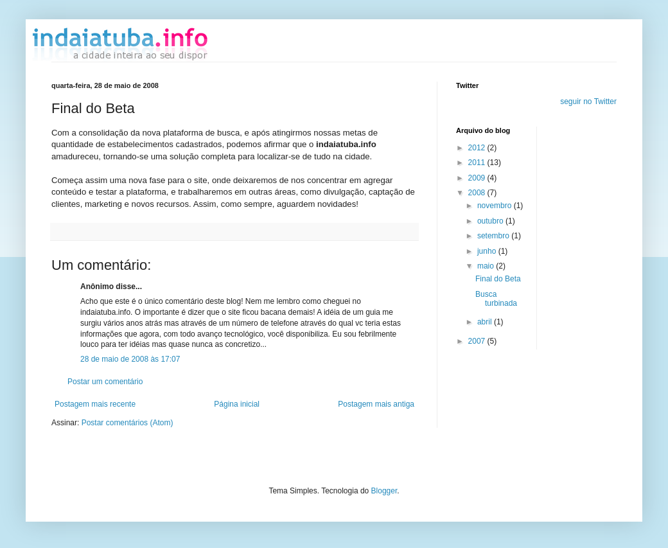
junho (487, 251)
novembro (495, 205)
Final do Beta (498, 278)
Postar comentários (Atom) (127, 422)
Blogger (384, 490)
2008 (478, 192)
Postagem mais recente (95, 404)
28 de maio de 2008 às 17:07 (130, 359)
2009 (478, 177)
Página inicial (236, 404)
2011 (478, 162)
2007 (478, 341)
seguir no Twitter (588, 101)
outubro (491, 221)
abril (485, 321)
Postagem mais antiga (376, 404)
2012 (478, 147)
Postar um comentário (105, 381)
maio (486, 265)
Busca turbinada (496, 299)
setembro (494, 235)
